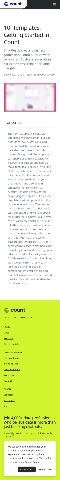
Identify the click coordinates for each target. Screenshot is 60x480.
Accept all (27, 469)
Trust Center (11, 375)
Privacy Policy (12, 358)
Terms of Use (11, 364)
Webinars (8, 338)
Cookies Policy (12, 369)
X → (5, 406)
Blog (6, 333)
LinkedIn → (10, 395)
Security (8, 381)
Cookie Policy (32, 462)
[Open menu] (54, 4)
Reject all (45, 469)
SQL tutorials (11, 344)
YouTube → (9, 401)
